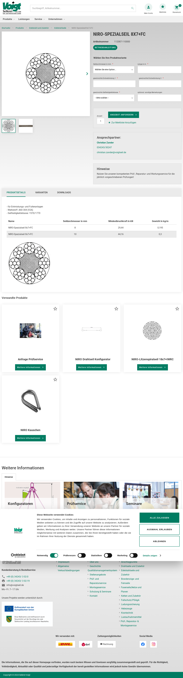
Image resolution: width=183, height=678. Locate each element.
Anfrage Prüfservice (30, 362)
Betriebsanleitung (105, 50)
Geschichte (95, 566)
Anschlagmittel (128, 557)
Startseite (6, 31)
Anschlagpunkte (129, 562)
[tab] (16, 195)
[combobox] (82, 9)
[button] (84, 76)
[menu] (91, 22)
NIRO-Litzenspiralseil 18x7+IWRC (153, 362)
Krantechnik (127, 612)
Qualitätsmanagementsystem (102, 570)
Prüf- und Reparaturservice (98, 581)
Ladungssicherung (130, 604)
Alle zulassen (159, 634)
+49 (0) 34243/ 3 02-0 (17, 576)
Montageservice (97, 587)
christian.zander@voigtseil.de (111, 155)
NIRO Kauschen (30, 433)
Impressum (63, 562)
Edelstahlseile (60, 31)
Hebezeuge (126, 608)
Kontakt (93, 596)
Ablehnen (159, 658)
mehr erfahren (18, 517)
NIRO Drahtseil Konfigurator (92, 362)
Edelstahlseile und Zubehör (130, 572)
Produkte (20, 31)
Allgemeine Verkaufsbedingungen (69, 568)
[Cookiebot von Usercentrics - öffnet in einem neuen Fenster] (18, 672)
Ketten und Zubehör (131, 596)
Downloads (64, 195)
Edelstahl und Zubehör (39, 31)
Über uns (94, 562)
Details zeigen (150, 672)
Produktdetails (16, 195)
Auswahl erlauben (159, 646)
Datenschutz (64, 557)
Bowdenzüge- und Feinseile (130, 581)
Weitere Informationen (29, 370)
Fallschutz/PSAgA (130, 600)
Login (155, 557)
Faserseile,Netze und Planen (131, 589)
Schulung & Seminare (100, 591)
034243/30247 (104, 150)
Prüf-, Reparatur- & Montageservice (130, 623)
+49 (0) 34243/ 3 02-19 (18, 581)
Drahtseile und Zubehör (132, 566)
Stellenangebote (98, 574)
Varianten (41, 195)
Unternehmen (96, 557)
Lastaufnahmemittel (131, 617)
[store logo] (13, 9)
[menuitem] (8, 22)
